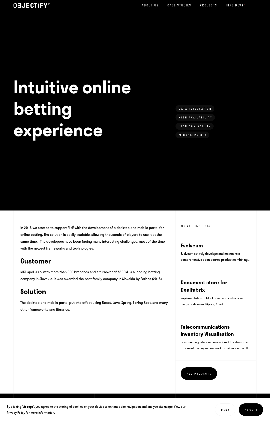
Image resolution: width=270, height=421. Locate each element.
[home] (32, 5)
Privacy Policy (16, 412)
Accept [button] (251, 410)
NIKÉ (71, 227)
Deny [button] (225, 410)
